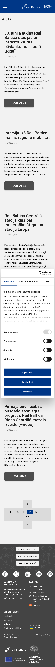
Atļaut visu (27, 372)
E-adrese (36, 605)
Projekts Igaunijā (27, 556)
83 (42, 512)
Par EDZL (8, 616)
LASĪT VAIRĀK (19, 103)
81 (30, 512)
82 (36, 512)
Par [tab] (47, 281)
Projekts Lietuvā (27, 563)
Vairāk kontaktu (11, 612)
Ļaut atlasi (27, 382)
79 (18, 512)
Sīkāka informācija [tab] (29, 281)
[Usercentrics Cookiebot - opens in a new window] (39, 273)
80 (24, 512)
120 (27, 517)
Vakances (8, 624)
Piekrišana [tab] (9, 281)
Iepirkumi (8, 620)
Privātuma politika (12, 628)
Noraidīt (27, 391)
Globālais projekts (28, 549)
